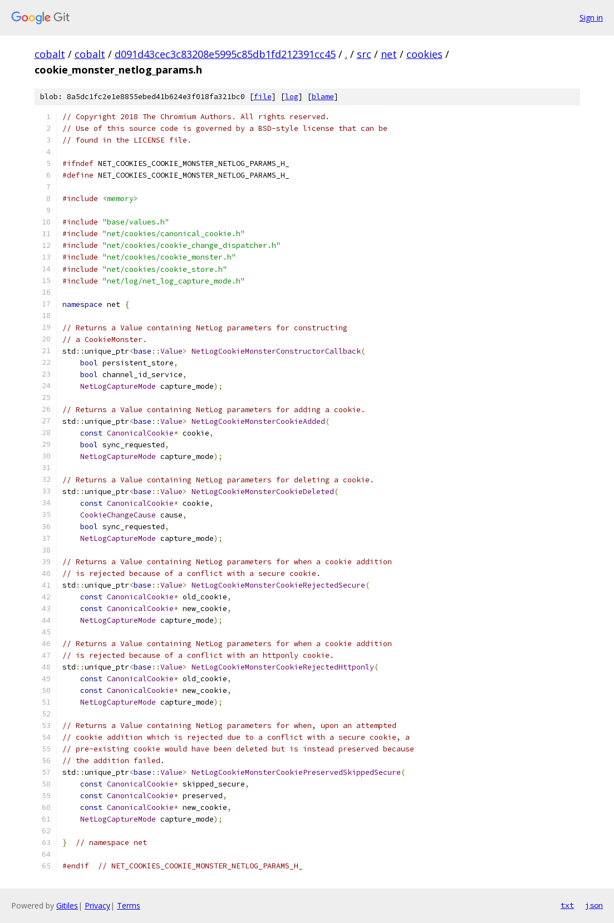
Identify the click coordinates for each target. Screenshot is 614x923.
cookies (424, 54)
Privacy (97, 905)
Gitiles (67, 905)
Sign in (591, 17)
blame (323, 96)
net (389, 54)
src (364, 54)
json (594, 905)
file (263, 96)
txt (567, 905)
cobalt (50, 54)
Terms (128, 905)
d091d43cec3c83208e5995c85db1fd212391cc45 (225, 54)
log (291, 96)
